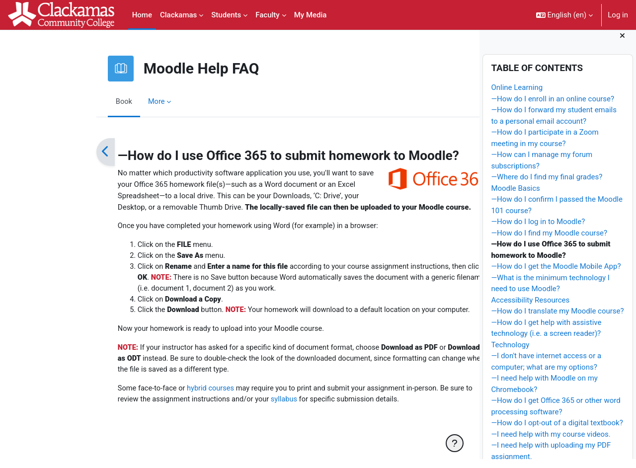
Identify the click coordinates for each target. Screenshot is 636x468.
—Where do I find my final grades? (546, 185)
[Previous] (51, 152)
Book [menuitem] (69, 101)
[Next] (445, 152)
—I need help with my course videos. (550, 442)
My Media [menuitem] (310, 14)
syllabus (233, 402)
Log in (618, 14)
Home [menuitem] (142, 14)
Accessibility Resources (530, 308)
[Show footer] (455, 443)
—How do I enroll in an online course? (552, 107)
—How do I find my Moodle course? (549, 241)
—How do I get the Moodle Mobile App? (556, 275)
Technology (510, 353)
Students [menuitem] (226, 14)
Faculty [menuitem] (267, 14)
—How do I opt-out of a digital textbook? (557, 431)
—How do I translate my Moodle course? (557, 319)
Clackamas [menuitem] (178, 14)
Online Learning (517, 96)
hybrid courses (157, 391)
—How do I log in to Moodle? (538, 230)
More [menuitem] (102, 101)
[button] (565, 15)
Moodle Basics (515, 196)
